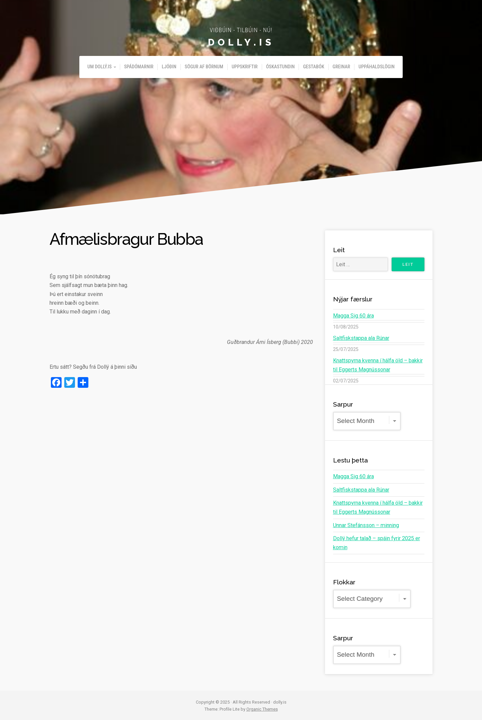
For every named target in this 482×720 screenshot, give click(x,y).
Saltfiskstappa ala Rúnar (361, 338)
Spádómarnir (139, 67)
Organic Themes (262, 708)
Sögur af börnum (204, 67)
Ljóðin (169, 67)
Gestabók (313, 67)
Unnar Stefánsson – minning (366, 524)
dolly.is (241, 42)
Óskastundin (280, 67)
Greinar (341, 67)
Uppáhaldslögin (376, 67)
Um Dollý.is (99, 67)
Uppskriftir (245, 67)
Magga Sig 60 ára (353, 315)
